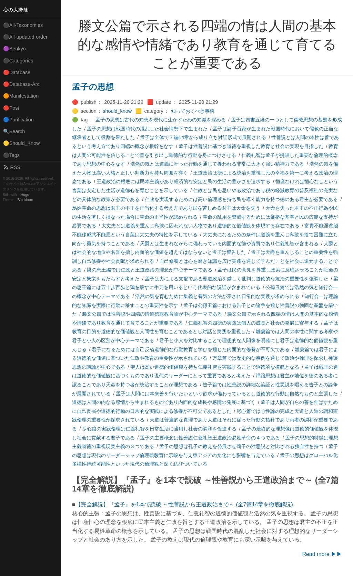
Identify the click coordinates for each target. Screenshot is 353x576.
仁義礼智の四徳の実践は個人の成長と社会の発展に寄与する (253, 323)
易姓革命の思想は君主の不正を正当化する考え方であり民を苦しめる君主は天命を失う (166, 208)
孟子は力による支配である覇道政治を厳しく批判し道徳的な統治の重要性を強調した (236, 278)
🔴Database (17, 72)
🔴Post (11, 108)
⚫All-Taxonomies (23, 25)
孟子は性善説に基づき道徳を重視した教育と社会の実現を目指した (251, 146)
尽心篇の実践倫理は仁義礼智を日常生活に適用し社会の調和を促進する (159, 428)
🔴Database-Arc (21, 84)
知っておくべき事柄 (192, 111)
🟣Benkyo (14, 48)
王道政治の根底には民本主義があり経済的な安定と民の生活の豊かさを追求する (183, 181)
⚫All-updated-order (25, 37)
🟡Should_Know (21, 143)
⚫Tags (11, 155)
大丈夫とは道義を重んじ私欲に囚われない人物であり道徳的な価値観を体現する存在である (200, 225)
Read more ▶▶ (322, 554)
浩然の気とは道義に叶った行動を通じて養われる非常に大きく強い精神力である (217, 164)
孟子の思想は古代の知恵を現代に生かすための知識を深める (160, 119)
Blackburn (25, 200)
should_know (117, 111)
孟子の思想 (93, 86)
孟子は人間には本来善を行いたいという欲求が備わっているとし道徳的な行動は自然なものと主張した (227, 393)
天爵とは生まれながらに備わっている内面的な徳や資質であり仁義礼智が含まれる (229, 243)
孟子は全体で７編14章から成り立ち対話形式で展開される (203, 137)
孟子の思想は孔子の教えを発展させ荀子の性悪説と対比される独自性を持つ (241, 446)
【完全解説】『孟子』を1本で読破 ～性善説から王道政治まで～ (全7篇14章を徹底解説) (184, 504)
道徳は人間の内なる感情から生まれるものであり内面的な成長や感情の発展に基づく (163, 402)
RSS (11, 167)
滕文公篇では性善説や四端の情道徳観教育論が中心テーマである (152, 314)
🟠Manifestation (21, 96)
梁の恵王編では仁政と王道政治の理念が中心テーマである (149, 269)
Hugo (25, 195)
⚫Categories (18, 60)
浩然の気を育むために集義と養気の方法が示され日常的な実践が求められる (217, 296)
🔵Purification (18, 119)
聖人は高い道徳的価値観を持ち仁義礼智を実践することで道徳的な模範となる (214, 367)
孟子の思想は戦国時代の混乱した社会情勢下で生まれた (147, 128)
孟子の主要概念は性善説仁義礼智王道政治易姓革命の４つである (210, 437)
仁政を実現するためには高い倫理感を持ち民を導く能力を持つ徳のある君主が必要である (241, 199)
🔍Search (14, 131)
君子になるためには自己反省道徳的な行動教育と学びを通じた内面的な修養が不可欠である (191, 349)
